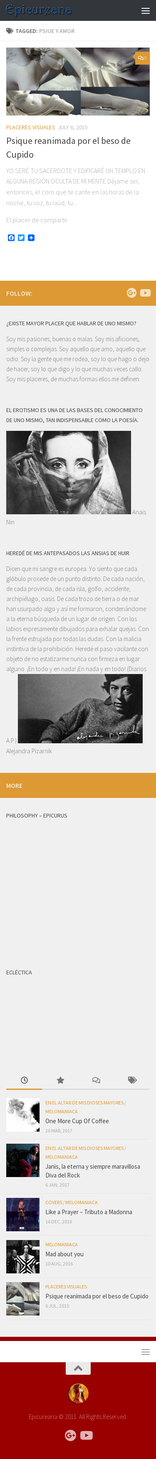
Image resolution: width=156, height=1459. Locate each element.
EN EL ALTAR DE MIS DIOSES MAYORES (84, 1102)
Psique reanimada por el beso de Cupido (97, 1296)
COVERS (53, 1202)
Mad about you (64, 1254)
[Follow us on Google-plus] (131, 293)
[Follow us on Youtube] (145, 293)
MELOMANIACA (61, 1111)
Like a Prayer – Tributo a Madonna (88, 1212)
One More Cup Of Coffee (77, 1121)
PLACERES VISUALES (30, 127)
